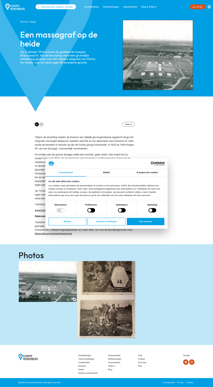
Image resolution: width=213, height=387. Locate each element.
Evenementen (92, 6)
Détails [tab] (106, 172)
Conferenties (84, 362)
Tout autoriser (145, 221)
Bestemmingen (111, 6)
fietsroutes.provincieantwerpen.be (53, 233)
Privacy (180, 382)
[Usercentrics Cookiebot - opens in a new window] (153, 163)
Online (81, 369)
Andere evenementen (88, 373)
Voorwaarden (169, 382)
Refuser (67, 221)
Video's (111, 366)
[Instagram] (192, 362)
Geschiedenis (130, 6)
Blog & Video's (149, 6)
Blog (110, 369)
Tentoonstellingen (86, 359)
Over (140, 355)
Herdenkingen (84, 355)
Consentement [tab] (66, 172)
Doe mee (142, 362)
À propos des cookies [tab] (147, 172)
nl (37, 124)
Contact (141, 359)
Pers (140, 366)
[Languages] (209, 6)
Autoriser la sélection (106, 221)
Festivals (82, 366)
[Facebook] (186, 362)
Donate (198, 7)
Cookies (189, 382)
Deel (128, 124)
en (41, 124)
